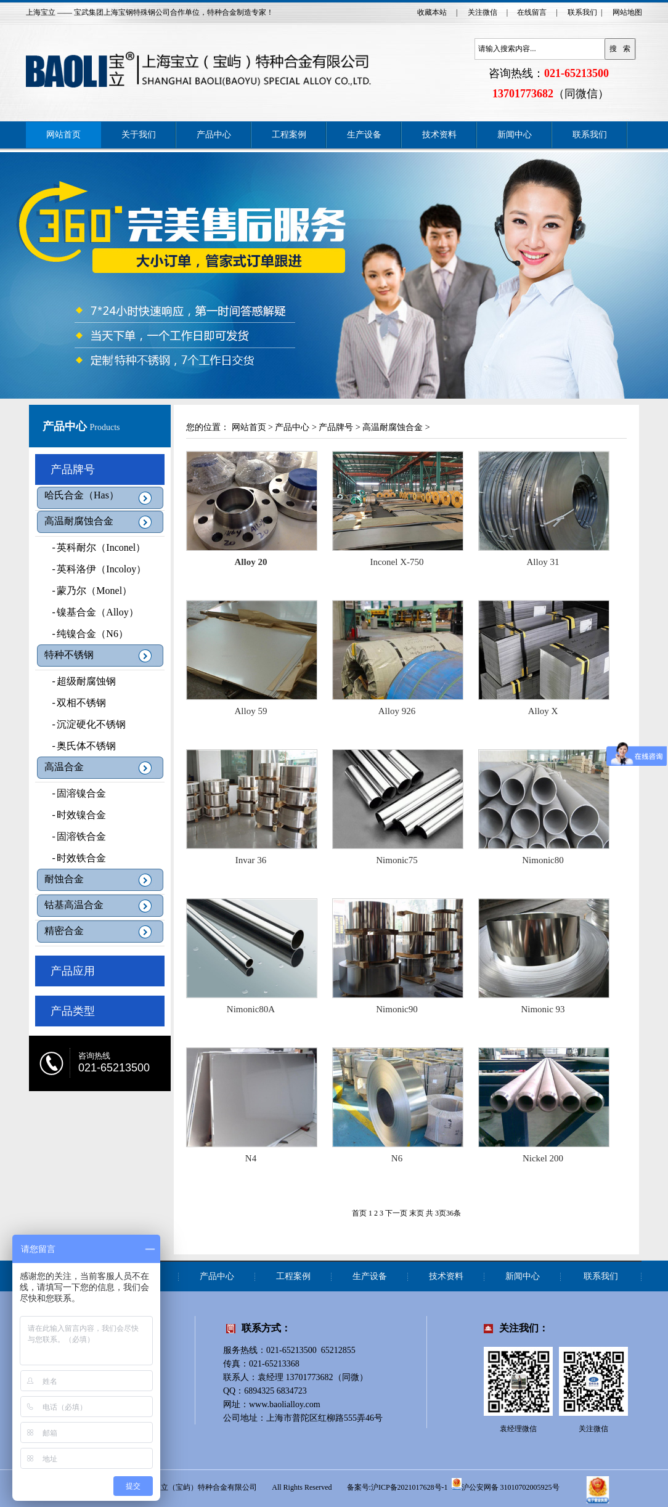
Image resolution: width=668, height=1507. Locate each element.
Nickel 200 (543, 1158)
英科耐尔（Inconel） (94, 547)
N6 (396, 1158)
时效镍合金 (75, 815)
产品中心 (214, 134)
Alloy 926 (396, 711)
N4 (250, 1158)
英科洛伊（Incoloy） (95, 569)
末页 (416, 1213)
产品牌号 (73, 469)
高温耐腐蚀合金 (78, 521)
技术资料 (439, 134)
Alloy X (543, 711)
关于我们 (138, 134)
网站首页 (63, 134)
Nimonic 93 (542, 1009)
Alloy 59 (251, 711)
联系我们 (582, 12)
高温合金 (64, 767)
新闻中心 (514, 134)
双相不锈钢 (75, 702)
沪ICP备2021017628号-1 (409, 1487)
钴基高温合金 (74, 905)
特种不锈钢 (69, 654)
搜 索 (619, 48)
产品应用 (73, 971)
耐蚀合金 (64, 879)
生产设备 (364, 134)
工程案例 (289, 134)
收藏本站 (432, 12)
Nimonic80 (543, 860)
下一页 (396, 1213)
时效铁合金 (75, 858)
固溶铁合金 (75, 836)
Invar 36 (250, 860)
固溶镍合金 (75, 793)
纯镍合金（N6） (86, 633)
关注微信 (482, 12)
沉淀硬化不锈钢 (85, 724)
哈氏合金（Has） (81, 495)
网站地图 (627, 12)
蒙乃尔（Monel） (88, 590)
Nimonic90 (397, 1009)
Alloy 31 (543, 562)
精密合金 (64, 930)
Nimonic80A (251, 1009)
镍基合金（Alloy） (91, 612)
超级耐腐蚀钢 (80, 681)
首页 (359, 1213)
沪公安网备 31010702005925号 (506, 1484)
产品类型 (73, 1011)
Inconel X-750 (396, 562)
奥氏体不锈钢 (80, 746)
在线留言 (532, 12)
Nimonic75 (397, 860)
